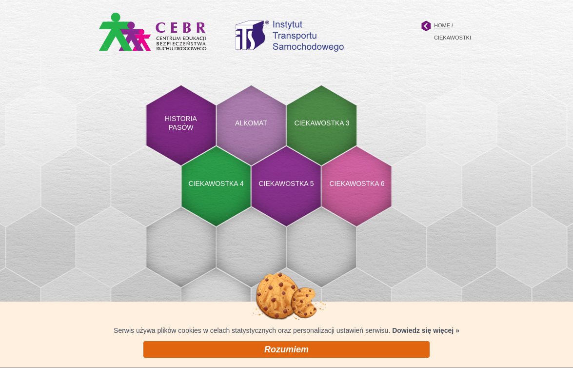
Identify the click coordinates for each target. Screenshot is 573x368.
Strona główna (426, 25)
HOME (442, 25)
